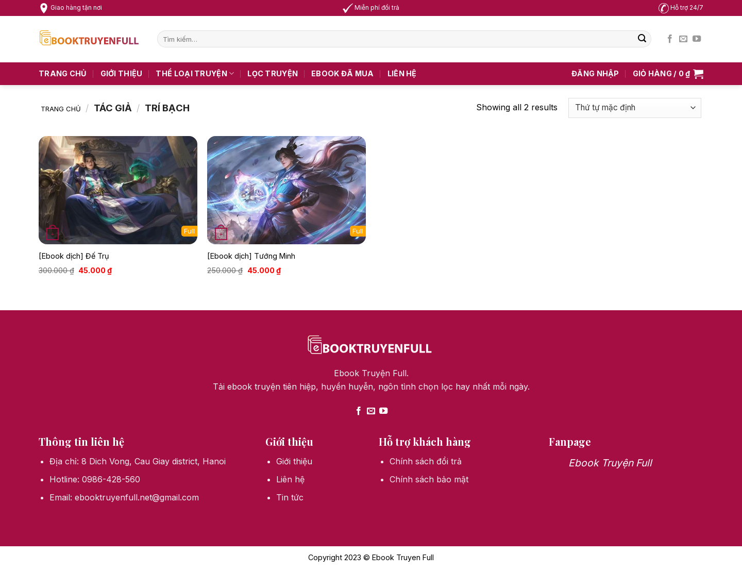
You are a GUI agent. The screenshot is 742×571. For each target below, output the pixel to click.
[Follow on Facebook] (670, 39)
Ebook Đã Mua (342, 73)
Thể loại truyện (195, 73)
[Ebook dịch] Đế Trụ (74, 255)
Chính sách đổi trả (426, 461)
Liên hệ (402, 73)
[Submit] (642, 39)
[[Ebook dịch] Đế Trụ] (118, 190)
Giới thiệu (121, 73)
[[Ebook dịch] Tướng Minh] (286, 190)
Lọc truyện (272, 73)
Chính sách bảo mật (429, 479)
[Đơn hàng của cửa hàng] (634, 108)
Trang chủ (63, 73)
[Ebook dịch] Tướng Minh (251, 255)
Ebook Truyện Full (610, 463)
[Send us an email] (683, 39)
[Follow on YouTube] (697, 39)
